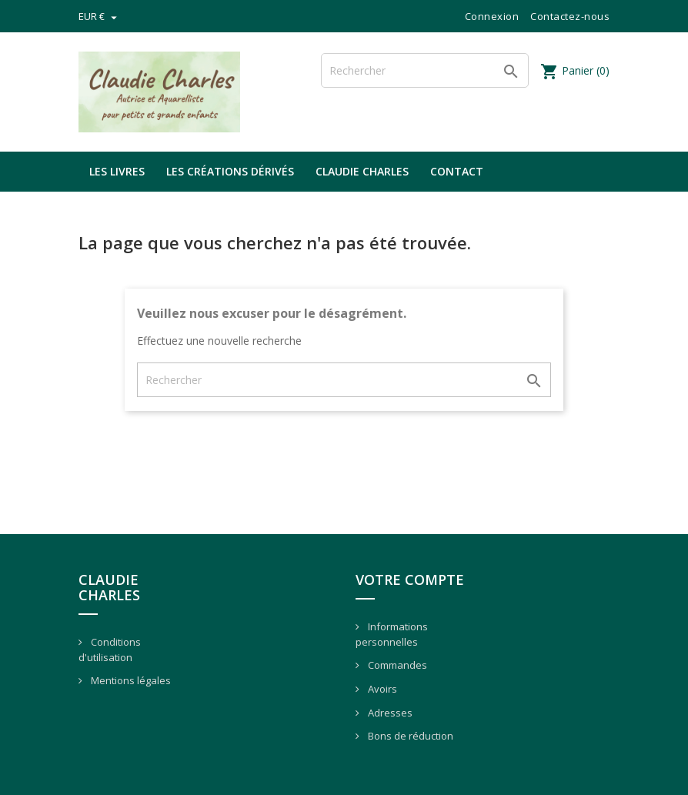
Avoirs (381, 689)
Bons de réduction (409, 736)
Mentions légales (130, 680)
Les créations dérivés (230, 171)
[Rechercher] (425, 70)
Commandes (396, 665)
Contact (456, 171)
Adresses (389, 713)
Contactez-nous (570, 16)
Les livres (117, 171)
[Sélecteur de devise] (99, 16)
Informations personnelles (392, 635)
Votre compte (410, 579)
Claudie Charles (362, 171)
